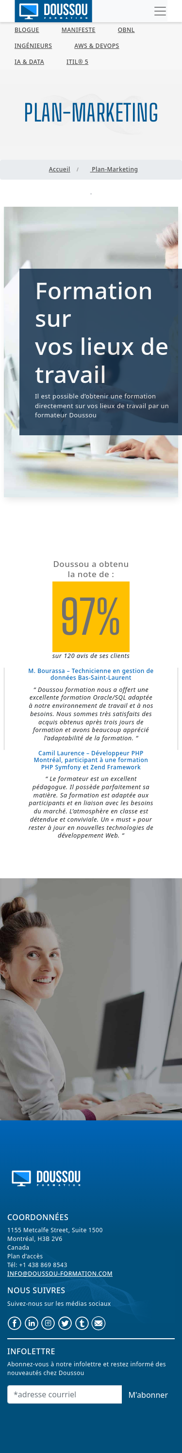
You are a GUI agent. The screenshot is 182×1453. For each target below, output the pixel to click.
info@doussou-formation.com (60, 1273)
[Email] (64, 1394)
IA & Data (29, 62)
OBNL (126, 30)
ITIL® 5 (77, 62)
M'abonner (148, 1395)
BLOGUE (27, 30)
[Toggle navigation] (160, 11)
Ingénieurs (33, 46)
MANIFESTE (79, 30)
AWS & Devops (96, 46)
